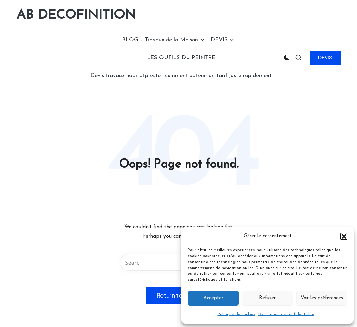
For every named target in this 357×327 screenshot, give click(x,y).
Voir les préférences (322, 298)
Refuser (267, 298)
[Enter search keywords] (179, 262)
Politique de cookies (236, 314)
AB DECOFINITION (76, 15)
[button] (344, 236)
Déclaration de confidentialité (286, 314)
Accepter (213, 298)
